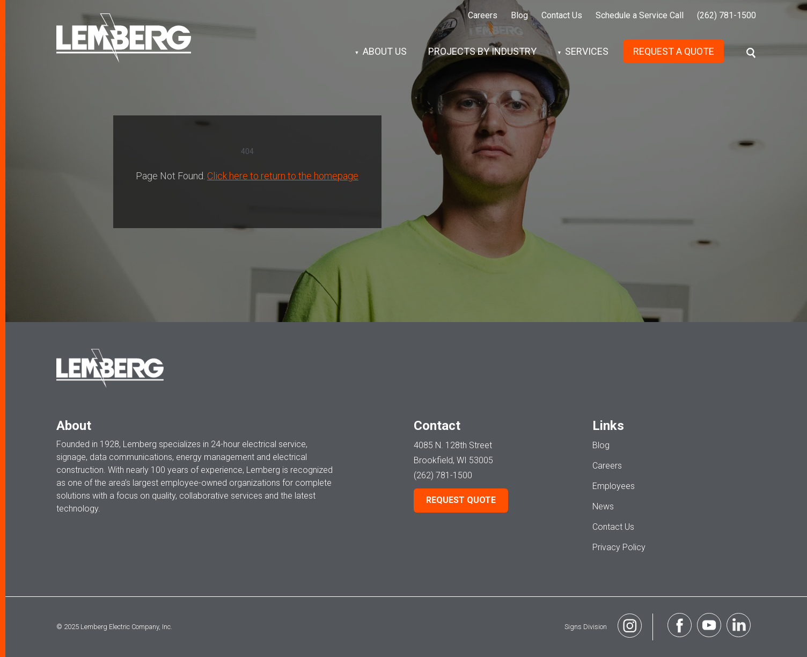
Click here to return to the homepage (282, 175)
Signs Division (607, 627)
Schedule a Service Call (640, 15)
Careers (482, 15)
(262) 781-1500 (726, 15)
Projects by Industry (482, 51)
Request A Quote (673, 51)
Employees (613, 486)
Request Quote (461, 500)
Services (586, 51)
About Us (385, 51)
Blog (519, 15)
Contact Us (561, 15)
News (603, 506)
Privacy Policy (618, 547)
